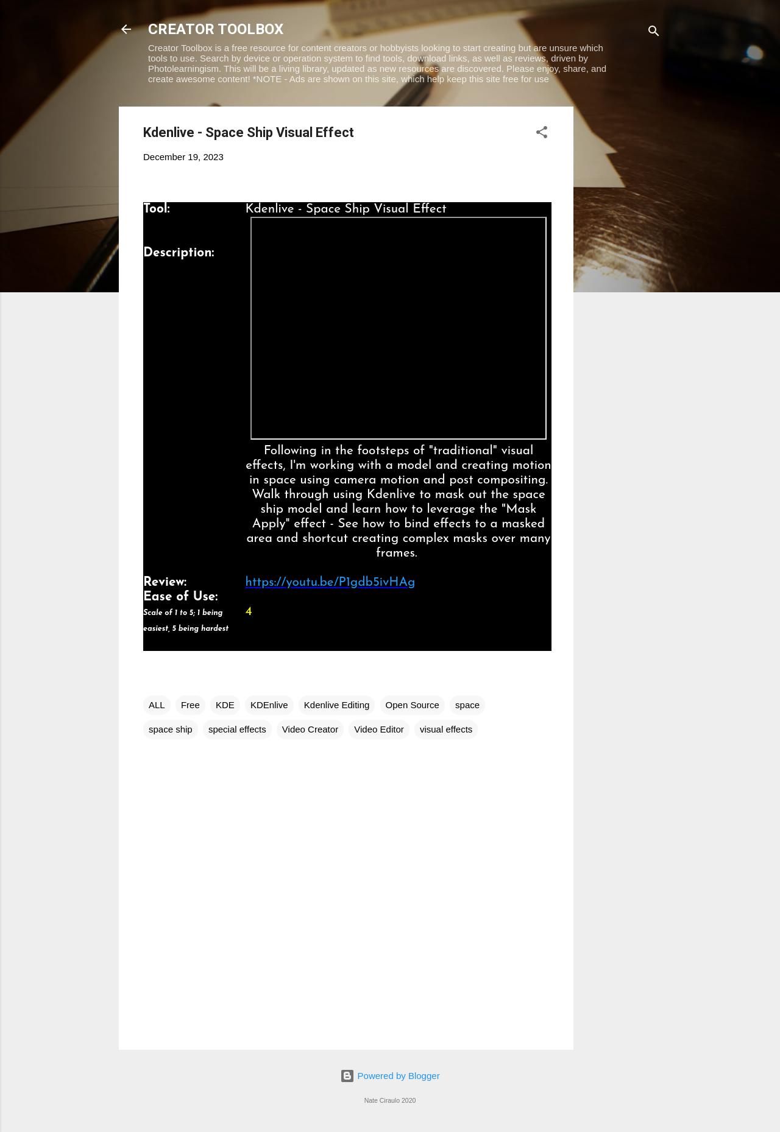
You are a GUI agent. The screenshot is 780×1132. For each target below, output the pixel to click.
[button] (541, 134)
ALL (157, 705)
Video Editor (378, 729)
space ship (171, 729)
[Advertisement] (622, 289)
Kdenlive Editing (337, 705)
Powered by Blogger (389, 1075)
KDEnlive (269, 705)
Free (190, 705)
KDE (225, 705)
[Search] (654, 33)
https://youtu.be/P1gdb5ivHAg (331, 582)
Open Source (412, 705)
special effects (237, 729)
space (467, 705)
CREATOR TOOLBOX (215, 29)
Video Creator (310, 729)
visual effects (446, 729)
